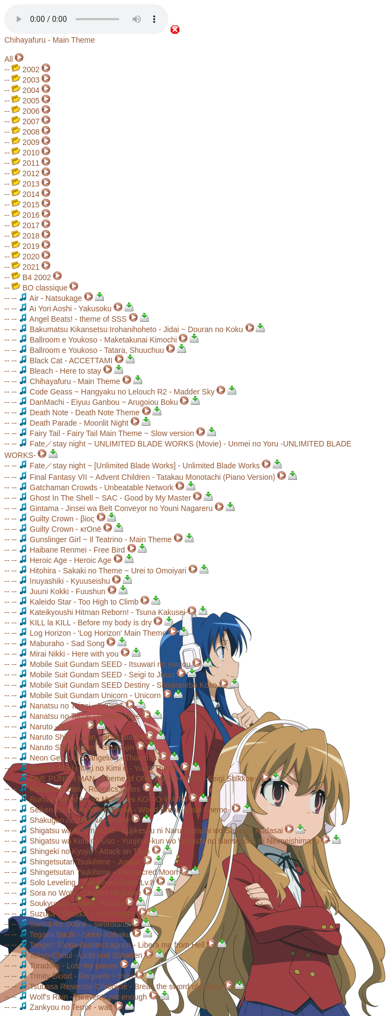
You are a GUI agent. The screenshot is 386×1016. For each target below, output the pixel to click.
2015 (25, 204)
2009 (25, 142)
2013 (25, 183)
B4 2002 (31, 277)
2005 (25, 100)
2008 (25, 131)
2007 (25, 121)
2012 (25, 173)
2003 (25, 80)
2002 (25, 69)
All (8, 59)
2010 (25, 152)
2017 (25, 225)
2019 (25, 246)
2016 (25, 215)
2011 (25, 163)
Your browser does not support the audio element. (86, 19)
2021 (25, 267)
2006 (25, 111)
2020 (25, 256)
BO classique (39, 287)
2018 (25, 235)
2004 (25, 90)
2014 (25, 194)
